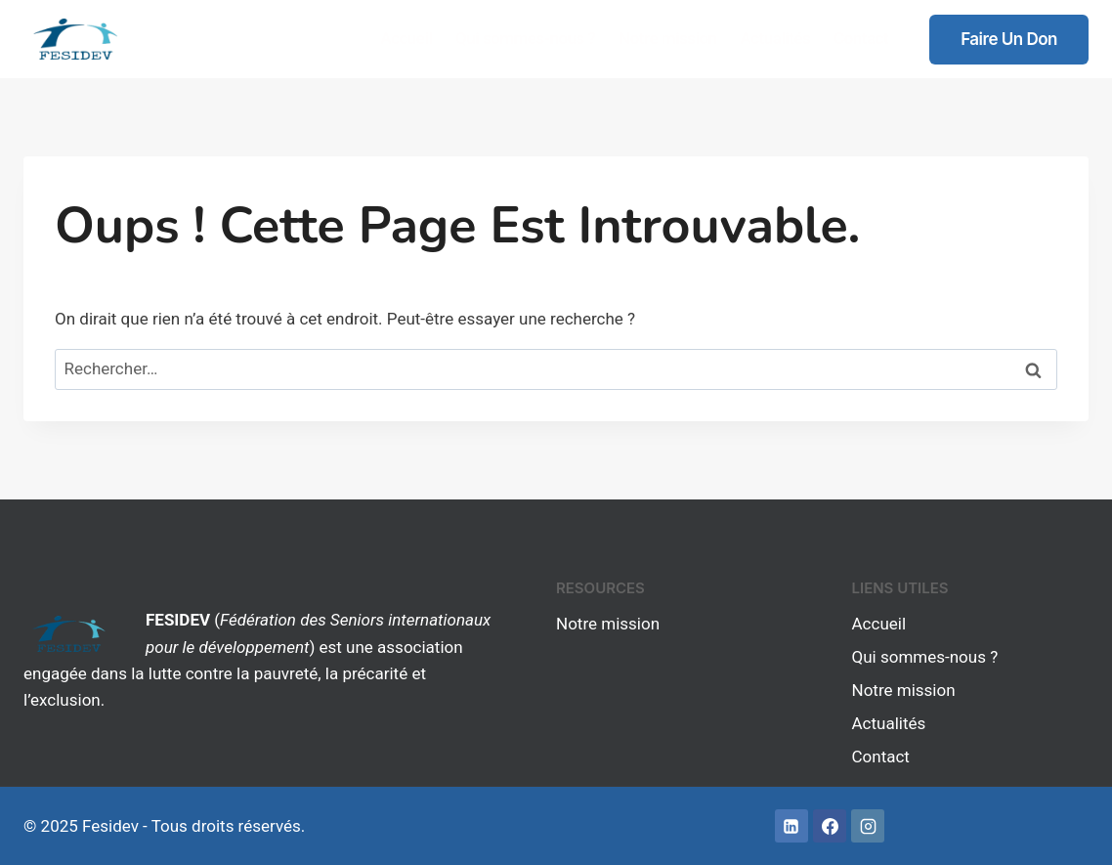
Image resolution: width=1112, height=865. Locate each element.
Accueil (406, 38)
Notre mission (667, 38)
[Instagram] (867, 826)
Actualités (775, 38)
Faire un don (1009, 39)
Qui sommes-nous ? (525, 38)
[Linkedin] (791, 826)
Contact (861, 38)
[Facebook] (829, 826)
